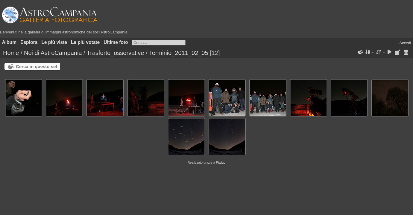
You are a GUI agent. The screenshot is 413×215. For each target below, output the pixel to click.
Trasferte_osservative (115, 53)
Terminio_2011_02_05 (178, 53)
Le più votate (85, 42)
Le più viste (54, 42)
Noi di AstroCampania (53, 53)
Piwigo (220, 162)
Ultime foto (116, 42)
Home (11, 53)
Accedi (405, 43)
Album (9, 42)
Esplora (28, 42)
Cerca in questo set (36, 66)
